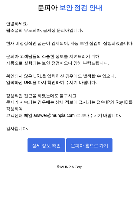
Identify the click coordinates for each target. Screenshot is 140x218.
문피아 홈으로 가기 (89, 145)
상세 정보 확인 (46, 145)
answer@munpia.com (55, 115)
